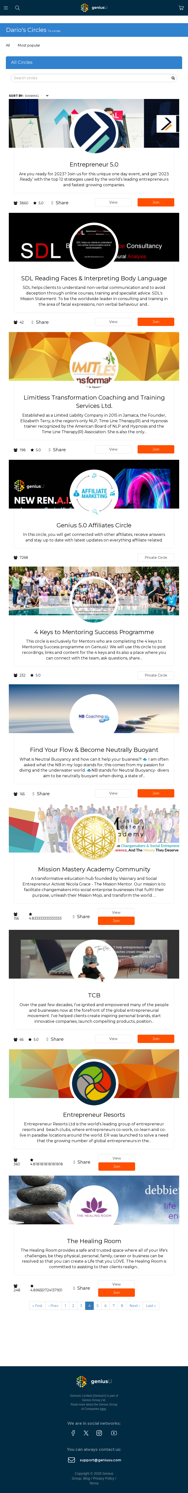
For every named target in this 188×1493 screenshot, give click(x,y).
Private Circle (156, 557)
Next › (134, 1306)
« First (37, 1306)
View (113, 202)
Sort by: (16, 96)
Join (156, 202)
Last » (151, 1306)
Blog (86, 1478)
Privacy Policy (103, 1478)
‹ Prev (53, 1306)
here (103, 1409)
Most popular (29, 45)
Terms (94, 1483)
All (8, 45)
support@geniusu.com (100, 1460)
